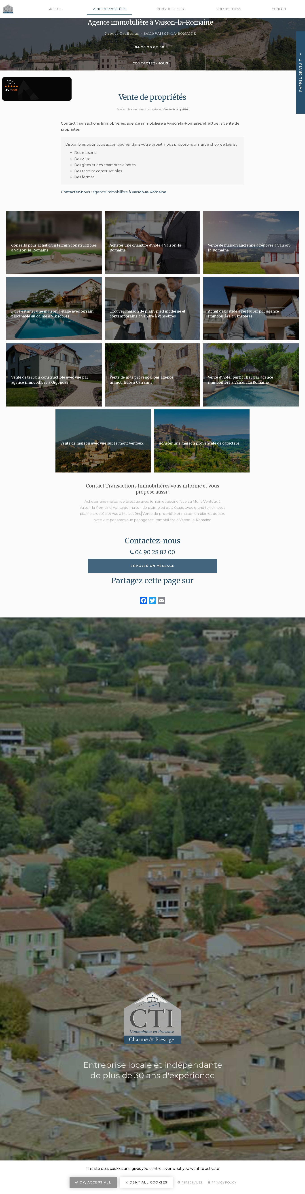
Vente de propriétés (117, 9)
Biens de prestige (177, 9)
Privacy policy (222, 1184)
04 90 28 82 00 (120, 55)
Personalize (190, 1184)
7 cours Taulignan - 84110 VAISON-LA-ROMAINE (150, 42)
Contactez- (181, 55)
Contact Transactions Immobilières (138, 109)
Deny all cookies (146, 1184)
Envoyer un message (152, 585)
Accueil (65, 9)
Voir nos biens (232, 9)
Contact (280, 9)
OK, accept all (93, 1184)
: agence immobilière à (113, 211)
